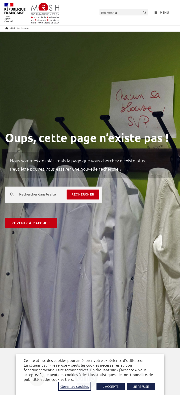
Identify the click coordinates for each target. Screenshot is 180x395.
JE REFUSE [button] (141, 386)
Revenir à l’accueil (31, 223)
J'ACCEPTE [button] (110, 386)
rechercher (83, 194)
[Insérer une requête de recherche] (123, 12)
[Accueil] (6, 28)
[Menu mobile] (162, 12)
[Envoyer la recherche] (145, 12)
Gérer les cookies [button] (74, 386)
